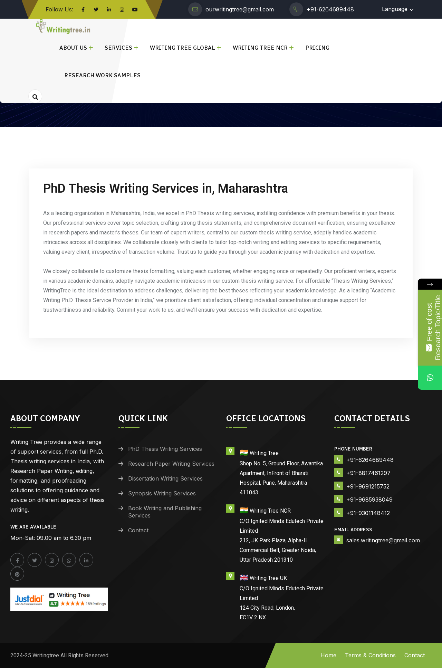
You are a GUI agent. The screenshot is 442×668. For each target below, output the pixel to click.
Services (118, 48)
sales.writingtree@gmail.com (383, 540)
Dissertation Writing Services (165, 478)
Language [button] (394, 9)
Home (328, 655)
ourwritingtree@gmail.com (239, 9)
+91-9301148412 (368, 513)
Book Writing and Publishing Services (165, 512)
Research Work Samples (102, 75)
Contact (138, 530)
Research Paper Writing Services (171, 463)
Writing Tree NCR (260, 48)
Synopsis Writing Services (162, 493)
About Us (73, 48)
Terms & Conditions (370, 655)
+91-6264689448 (330, 9)
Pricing (317, 48)
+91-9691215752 (368, 486)
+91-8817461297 (368, 472)
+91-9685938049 (369, 499)
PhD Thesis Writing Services (165, 448)
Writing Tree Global (182, 48)
